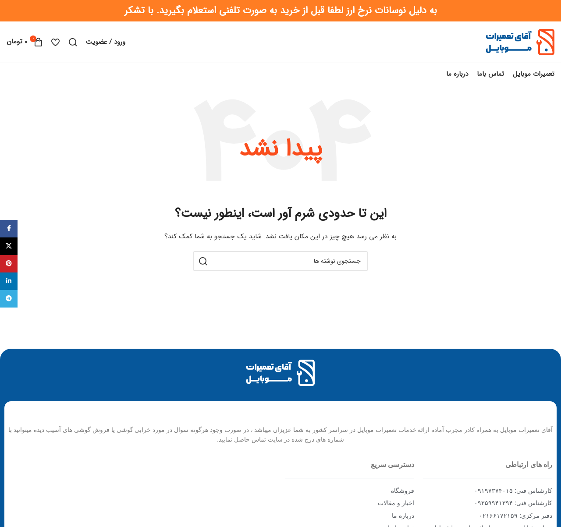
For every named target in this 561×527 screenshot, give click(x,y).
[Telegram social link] (9, 299)
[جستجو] (73, 44)
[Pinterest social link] (9, 263)
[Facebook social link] (9, 228)
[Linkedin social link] (9, 281)
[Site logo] (520, 44)
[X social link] (9, 246)
